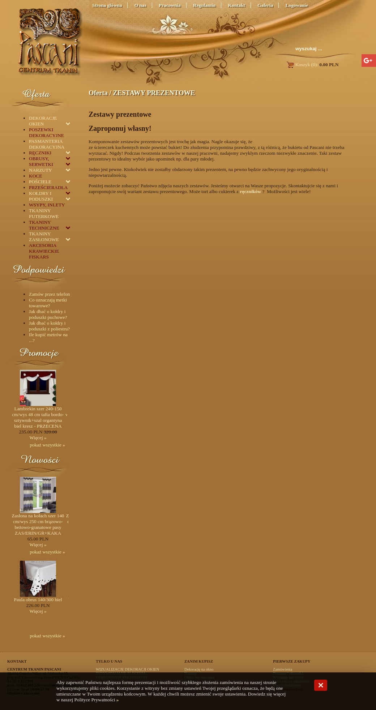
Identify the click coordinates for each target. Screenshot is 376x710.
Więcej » (37, 437)
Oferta (98, 93)
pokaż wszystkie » (47, 445)
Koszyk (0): (312, 64)
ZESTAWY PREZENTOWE (154, 93)
